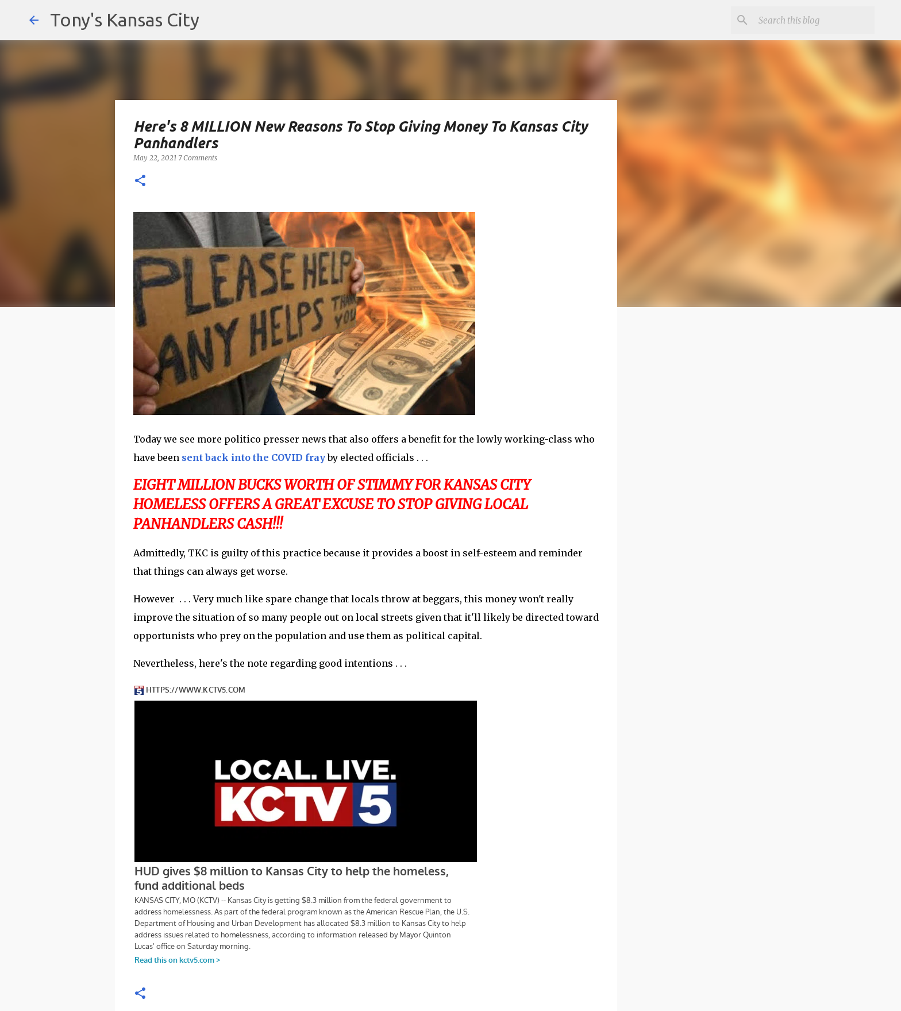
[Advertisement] (710, 514)
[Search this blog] (814, 20)
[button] (140, 181)
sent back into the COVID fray (253, 457)
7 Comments (197, 157)
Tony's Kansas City (124, 19)
